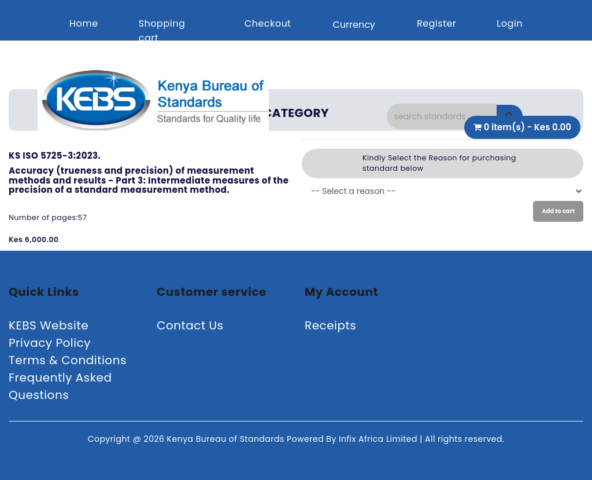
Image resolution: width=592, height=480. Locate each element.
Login (510, 23)
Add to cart (558, 211)
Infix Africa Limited (379, 439)
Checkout (268, 23)
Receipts (330, 325)
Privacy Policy (50, 343)
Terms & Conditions (68, 360)
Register (436, 23)
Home (83, 23)
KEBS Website (48, 325)
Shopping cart (162, 31)
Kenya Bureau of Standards (227, 439)
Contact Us (190, 325)
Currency (353, 24)
